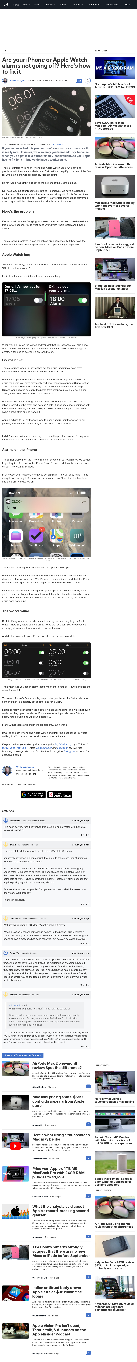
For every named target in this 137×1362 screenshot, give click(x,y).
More (129, 4)
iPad (38, 4)
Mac (26, 4)
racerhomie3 (16, 820)
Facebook (62, 747)
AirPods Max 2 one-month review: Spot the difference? (57, 1065)
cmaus (13, 845)
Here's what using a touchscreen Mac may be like (61, 1137)
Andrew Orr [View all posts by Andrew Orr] (37, 1125)
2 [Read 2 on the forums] (88, 1236)
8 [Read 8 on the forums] (88, 1277)
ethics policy (58, 144)
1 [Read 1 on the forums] (88, 1353)
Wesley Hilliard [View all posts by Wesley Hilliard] (39, 1278)
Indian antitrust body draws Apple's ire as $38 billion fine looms (57, 1291)
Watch (64, 4)
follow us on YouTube (14, 747)
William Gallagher (17, 80)
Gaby (12, 953)
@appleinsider (44, 747)
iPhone (50, 4)
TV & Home (94, 4)
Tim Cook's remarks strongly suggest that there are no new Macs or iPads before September (61, 1251)
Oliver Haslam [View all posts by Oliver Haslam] (39, 1087)
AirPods (78, 4)
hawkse (14, 995)
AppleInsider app (63, 744)
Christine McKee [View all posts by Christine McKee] (40, 1197)
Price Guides (113, 4)
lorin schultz (16, 918)
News (16, 4)
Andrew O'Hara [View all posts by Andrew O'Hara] (39, 1159)
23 (79, 81)
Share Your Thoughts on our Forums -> (23, 1055)
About (80, 821)
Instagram (69, 751)
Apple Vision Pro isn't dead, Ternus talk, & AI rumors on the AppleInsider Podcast (59, 1329)
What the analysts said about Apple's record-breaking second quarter (60, 1210)
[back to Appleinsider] (6, 5)
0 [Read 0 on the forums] (88, 1086)
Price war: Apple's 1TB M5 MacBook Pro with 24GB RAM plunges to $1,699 (58, 1172)
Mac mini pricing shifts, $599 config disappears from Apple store (58, 1101)
